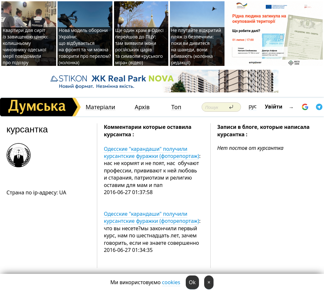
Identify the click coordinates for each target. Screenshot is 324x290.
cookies (171, 282)
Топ (176, 107)
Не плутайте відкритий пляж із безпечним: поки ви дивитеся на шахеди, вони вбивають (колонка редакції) (196, 46)
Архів (142, 107)
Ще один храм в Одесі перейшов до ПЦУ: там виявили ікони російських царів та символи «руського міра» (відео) (139, 46)
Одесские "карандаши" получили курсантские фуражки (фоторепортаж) (151, 152)
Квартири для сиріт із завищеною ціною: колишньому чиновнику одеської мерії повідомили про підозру (25, 46)
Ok (192, 282)
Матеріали (100, 107)
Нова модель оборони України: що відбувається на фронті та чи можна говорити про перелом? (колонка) (85, 46)
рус (253, 106)
